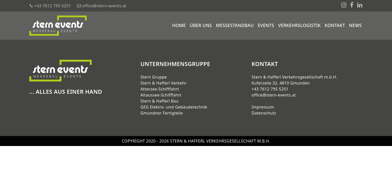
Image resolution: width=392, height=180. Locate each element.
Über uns (201, 25)
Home (179, 25)
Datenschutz (264, 113)
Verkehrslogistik (299, 25)
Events (266, 25)
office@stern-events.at (274, 95)
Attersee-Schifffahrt (159, 89)
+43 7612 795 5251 (270, 89)
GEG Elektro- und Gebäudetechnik (173, 107)
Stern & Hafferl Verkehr (163, 83)
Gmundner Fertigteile (161, 113)
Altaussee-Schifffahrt (161, 95)
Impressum (263, 107)
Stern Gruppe (153, 77)
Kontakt (335, 25)
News (355, 25)
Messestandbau (235, 25)
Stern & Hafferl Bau (159, 101)
